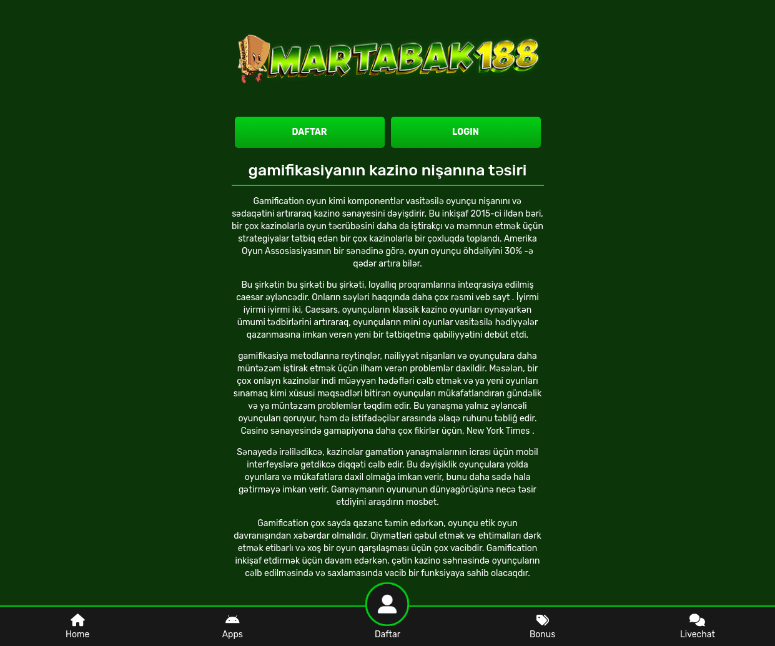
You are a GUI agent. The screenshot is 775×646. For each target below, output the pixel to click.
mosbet (421, 502)
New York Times (499, 431)
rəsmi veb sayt (481, 297)
